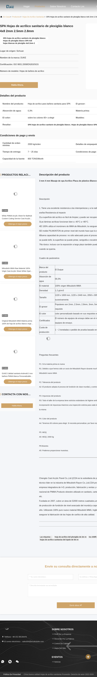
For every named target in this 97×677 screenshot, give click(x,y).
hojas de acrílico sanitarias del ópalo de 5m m (59, 540)
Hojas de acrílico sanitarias (33, 17)
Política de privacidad (12, 674)
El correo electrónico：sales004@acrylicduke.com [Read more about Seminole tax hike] (23, 641)
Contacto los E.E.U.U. (77, 7)
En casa (6, 17)
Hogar (26, 6)
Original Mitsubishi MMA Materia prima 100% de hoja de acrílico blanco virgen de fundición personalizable (17, 323)
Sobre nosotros (58, 6)
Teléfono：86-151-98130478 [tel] (14, 637)
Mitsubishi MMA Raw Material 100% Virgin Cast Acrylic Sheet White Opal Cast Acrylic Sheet (16, 271)
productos (16, 17)
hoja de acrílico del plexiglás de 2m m (70, 537)
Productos (40, 6)
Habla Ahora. (19, 85)
